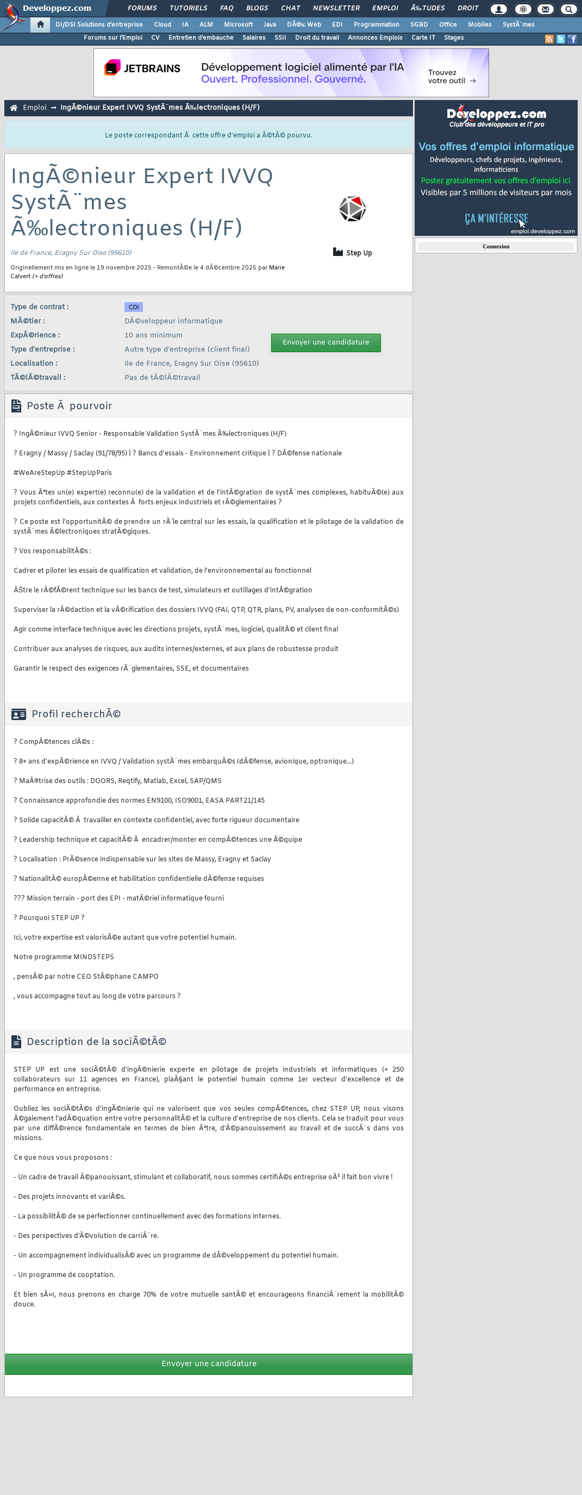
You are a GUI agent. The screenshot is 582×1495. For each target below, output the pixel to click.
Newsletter (336, 8)
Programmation (376, 25)
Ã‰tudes (428, 8)
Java (270, 25)
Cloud (162, 25)
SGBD (419, 25)
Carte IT (423, 38)
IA (185, 25)
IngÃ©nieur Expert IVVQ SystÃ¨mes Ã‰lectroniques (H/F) (160, 107)
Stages (454, 38)
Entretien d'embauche (201, 38)
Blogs (257, 8)
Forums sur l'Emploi (113, 38)
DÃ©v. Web (304, 25)
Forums (142, 8)
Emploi (385, 8)
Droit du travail (317, 38)
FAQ (226, 8)
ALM (206, 25)
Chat (290, 8)
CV (155, 38)
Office (448, 25)
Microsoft (238, 25)
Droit (467, 8)
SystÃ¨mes (519, 25)
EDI (337, 25)
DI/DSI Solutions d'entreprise (99, 25)
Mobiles (480, 25)
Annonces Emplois (375, 38)
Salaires (254, 38)
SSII (280, 38)
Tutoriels (188, 8)
